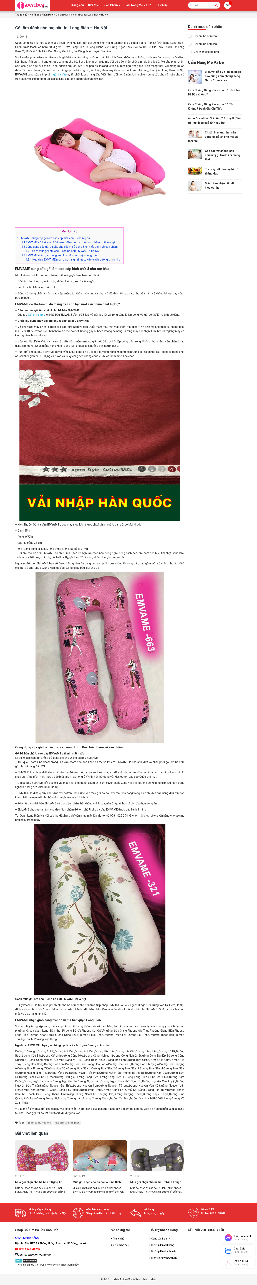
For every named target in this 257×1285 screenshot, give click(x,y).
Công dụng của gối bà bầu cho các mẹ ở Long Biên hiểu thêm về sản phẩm (69, 246)
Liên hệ (163, 5)
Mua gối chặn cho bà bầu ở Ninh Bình (97, 1182)
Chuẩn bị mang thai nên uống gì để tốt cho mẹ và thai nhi (213, 137)
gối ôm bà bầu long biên (39, 1123)
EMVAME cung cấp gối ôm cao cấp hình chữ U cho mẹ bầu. (54, 238)
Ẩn (74, 231)
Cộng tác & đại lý (160, 1238)
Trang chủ (77, 5)
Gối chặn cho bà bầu (206, 52)
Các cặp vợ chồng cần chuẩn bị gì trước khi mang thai (222, 155)
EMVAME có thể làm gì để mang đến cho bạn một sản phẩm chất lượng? (68, 242)
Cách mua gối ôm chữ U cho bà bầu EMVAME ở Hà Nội (62, 251)
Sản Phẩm (111, 5)
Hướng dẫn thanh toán (164, 1251)
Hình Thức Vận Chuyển (164, 1257)
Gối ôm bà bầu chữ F (206, 44)
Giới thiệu (94, 5)
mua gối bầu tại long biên (67, 1123)
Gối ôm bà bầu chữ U (207, 36)
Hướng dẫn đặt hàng (162, 1245)
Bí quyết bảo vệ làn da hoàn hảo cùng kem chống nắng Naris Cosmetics (223, 76)
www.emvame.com (40, 1254)
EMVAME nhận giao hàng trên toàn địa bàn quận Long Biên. (60, 255)
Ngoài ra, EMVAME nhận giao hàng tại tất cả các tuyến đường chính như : (74, 259)
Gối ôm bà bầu (121, 1245)
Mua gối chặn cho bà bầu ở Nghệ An (38, 1182)
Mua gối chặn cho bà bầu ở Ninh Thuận (155, 1182)
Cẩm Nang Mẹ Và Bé (137, 5)
